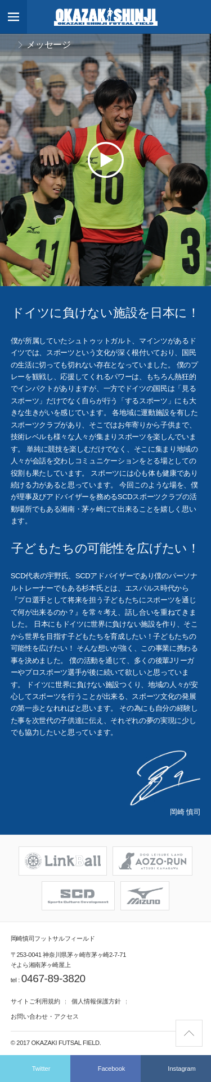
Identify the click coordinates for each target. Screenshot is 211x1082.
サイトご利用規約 (35, 1001)
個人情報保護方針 (96, 1001)
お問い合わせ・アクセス (45, 1016)
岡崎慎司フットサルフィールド (106, 17)
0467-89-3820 (53, 978)
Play (106, 160)
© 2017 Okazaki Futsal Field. (56, 1042)
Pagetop (202, 1026)
